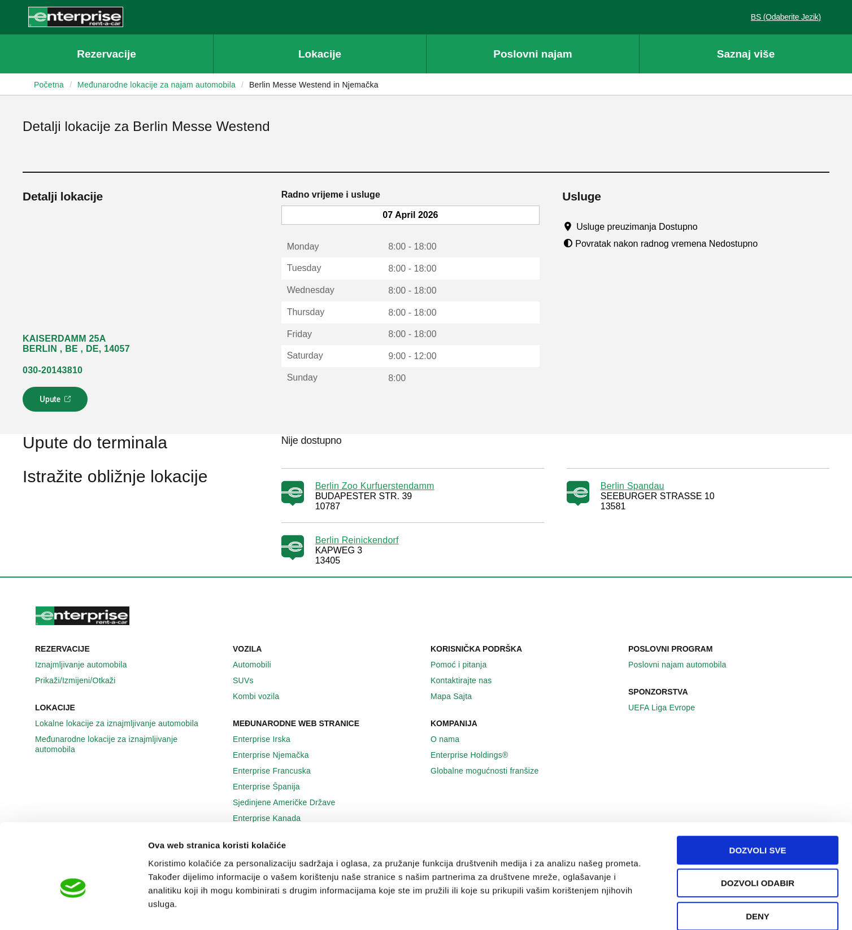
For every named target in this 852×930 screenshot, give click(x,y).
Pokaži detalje (582, 907)
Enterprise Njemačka (277, 754)
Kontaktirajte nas (468, 680)
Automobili (258, 664)
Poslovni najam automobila (683, 664)
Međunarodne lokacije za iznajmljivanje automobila (129, 744)
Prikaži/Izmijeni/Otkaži (81, 680)
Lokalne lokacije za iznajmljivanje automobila (123, 723)
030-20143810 (52, 370)
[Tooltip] (708, 226)
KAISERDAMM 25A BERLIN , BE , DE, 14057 (76, 343)
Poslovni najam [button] (532, 54)
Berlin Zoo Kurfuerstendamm (374, 486)
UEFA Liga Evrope (667, 707)
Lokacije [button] (319, 54)
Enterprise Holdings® (476, 754)
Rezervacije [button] (106, 54)
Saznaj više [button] (746, 54)
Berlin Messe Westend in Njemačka (314, 84)
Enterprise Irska (268, 739)
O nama (451, 739)
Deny (758, 858)
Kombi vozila (262, 696)
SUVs (249, 680)
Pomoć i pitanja (465, 664)
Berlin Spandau (632, 486)
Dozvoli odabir (757, 825)
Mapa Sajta (457, 696)
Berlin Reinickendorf (357, 540)
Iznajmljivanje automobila (87, 664)
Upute (57, 403)
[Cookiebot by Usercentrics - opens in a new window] (73, 908)
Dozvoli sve (757, 792)
